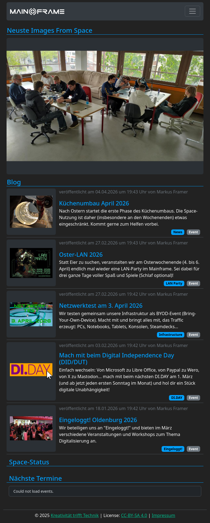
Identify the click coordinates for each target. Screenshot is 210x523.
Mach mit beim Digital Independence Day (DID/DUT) (116, 359)
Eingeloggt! (173, 449)
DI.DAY (176, 397)
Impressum (163, 515)
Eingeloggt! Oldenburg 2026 (98, 419)
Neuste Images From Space (49, 30)
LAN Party (174, 283)
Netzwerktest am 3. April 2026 (100, 305)
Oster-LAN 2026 (81, 254)
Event (193, 232)
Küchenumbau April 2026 (94, 203)
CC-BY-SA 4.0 (134, 515)
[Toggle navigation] (192, 11)
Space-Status (29, 462)
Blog (14, 182)
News (177, 232)
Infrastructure (170, 334)
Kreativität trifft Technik (75, 515)
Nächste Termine (35, 478)
